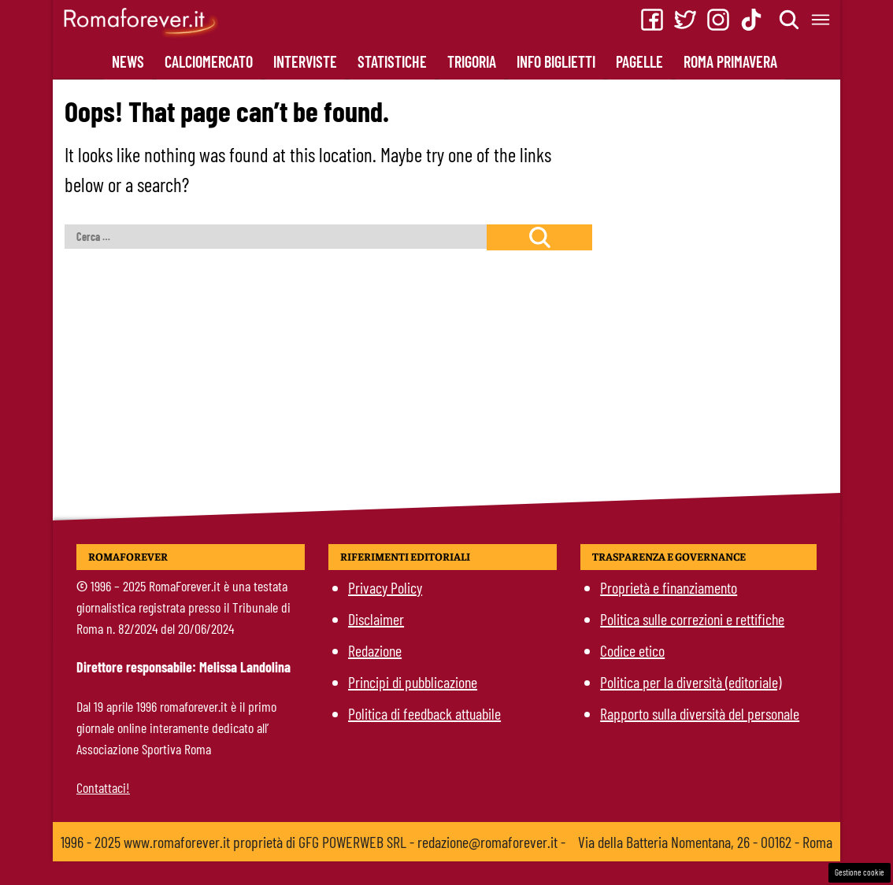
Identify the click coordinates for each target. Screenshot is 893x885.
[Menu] (821, 19)
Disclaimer (376, 618)
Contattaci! (103, 787)
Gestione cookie (859, 872)
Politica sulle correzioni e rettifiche (692, 618)
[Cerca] (789, 19)
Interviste (305, 61)
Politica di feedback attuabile (424, 713)
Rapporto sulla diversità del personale (699, 713)
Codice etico (632, 650)
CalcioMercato (209, 61)
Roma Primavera (730, 61)
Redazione (375, 650)
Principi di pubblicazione (412, 681)
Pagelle (639, 61)
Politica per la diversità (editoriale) (690, 681)
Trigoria (471, 61)
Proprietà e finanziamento (668, 587)
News (128, 61)
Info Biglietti (556, 61)
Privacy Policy (385, 587)
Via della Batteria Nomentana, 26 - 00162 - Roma (705, 841)
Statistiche (392, 61)
